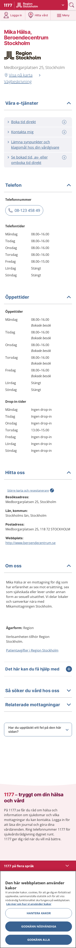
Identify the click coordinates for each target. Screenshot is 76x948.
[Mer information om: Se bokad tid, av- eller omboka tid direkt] (64, 157)
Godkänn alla (38, 940)
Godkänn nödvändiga (38, 926)
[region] (38, 909)
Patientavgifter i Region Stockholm (32, 650)
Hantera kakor (39, 913)
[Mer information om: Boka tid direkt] (64, 122)
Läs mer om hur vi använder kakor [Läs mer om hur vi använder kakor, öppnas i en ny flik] (28, 904)
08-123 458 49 (27, 210)
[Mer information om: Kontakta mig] (64, 132)
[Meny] (63, 15)
